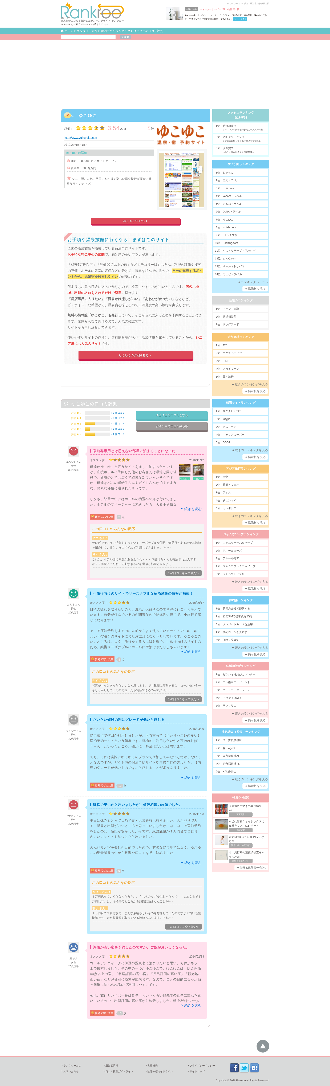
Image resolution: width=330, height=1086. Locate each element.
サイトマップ (196, 1071)
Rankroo (241, 1080)
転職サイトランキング (240, 402)
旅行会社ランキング (241, 337)
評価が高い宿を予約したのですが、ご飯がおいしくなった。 (141, 947)
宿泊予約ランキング (241, 164)
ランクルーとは (71, 1065)
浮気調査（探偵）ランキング (241, 731)
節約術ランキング (241, 600)
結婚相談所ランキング (240, 666)
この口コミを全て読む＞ (183, 573)
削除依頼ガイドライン (159, 1071)
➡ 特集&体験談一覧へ (251, 867)
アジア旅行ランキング (240, 468)
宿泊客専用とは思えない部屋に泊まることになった (134, 451)
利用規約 (151, 1065)
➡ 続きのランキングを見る (250, 384)
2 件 (119, 423)
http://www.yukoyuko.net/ (80, 137)
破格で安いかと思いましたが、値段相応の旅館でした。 (137, 805)
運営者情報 (110, 1065)
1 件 (119, 428)
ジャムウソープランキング (240, 534)
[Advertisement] (165, 71)
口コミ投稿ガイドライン (118, 1071)
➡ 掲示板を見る (255, 288)
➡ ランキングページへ (253, 282)
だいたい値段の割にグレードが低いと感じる (129, 719)
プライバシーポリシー (201, 1065)
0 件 (119, 412)
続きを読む (193, 509)
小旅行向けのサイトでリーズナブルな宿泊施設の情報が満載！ (143, 593)
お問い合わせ (70, 1071)
